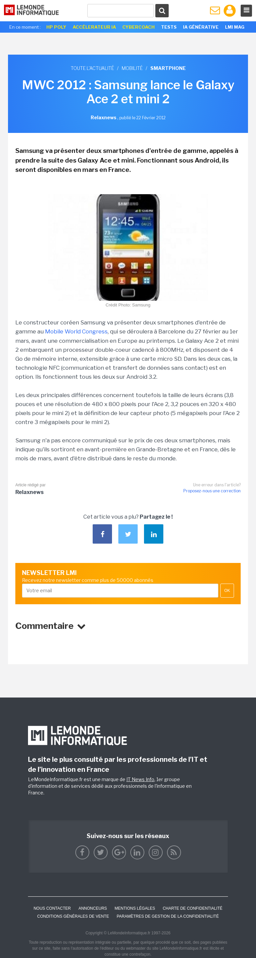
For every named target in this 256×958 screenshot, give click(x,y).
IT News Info (140, 779)
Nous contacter (52, 908)
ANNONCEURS (92, 908)
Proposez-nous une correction (212, 490)
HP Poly (56, 27)
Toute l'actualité (92, 68)
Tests (169, 27)
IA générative (201, 27)
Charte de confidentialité (192, 908)
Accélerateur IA (94, 27)
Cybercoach (138, 27)
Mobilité (132, 68)
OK (227, 590)
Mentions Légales (135, 908)
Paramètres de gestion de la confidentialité (168, 916)
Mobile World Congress (76, 331)
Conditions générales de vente (73, 916)
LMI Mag (234, 27)
